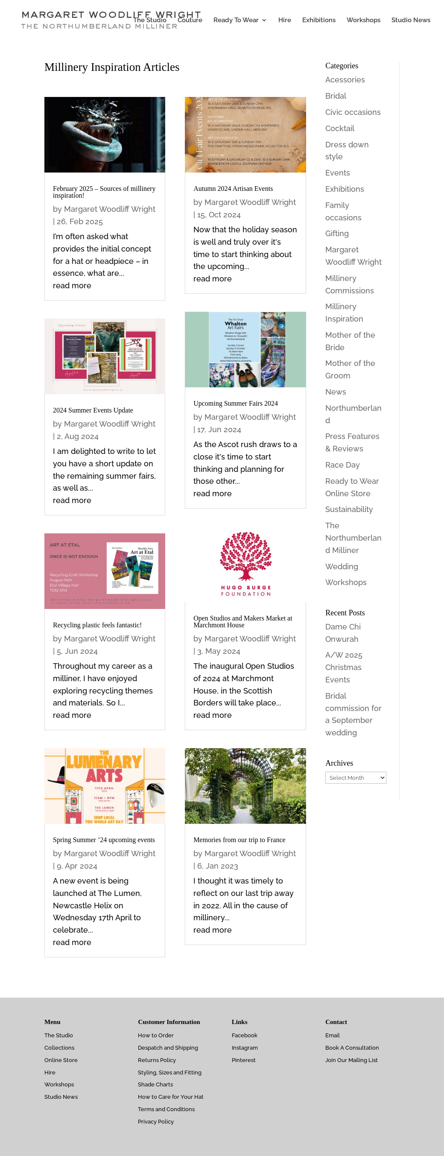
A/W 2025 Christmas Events (343, 667)
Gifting (337, 233)
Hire (284, 20)
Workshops (363, 20)
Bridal (335, 95)
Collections (59, 1048)
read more (72, 285)
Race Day (342, 464)
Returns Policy (157, 1060)
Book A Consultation (352, 1048)
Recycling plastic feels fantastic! (97, 625)
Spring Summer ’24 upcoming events (104, 839)
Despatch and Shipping (168, 1048)
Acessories (345, 79)
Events (337, 172)
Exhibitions (319, 20)
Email (332, 1035)
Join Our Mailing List (351, 1060)
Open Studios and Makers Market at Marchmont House (242, 622)
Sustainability (349, 509)
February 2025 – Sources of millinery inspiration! (104, 192)
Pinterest (244, 1060)
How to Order (156, 1035)
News (335, 391)
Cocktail (339, 128)
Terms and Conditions (166, 1109)
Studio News (410, 20)
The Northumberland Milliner (353, 538)
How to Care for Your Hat (171, 1097)
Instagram (245, 1048)
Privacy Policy (156, 1121)
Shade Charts (155, 1084)
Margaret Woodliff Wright (109, 209)
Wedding (341, 566)
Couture (190, 20)
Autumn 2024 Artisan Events (233, 188)
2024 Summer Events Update (93, 410)
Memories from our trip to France (239, 839)
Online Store (61, 1060)
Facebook (244, 1035)
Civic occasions (353, 112)
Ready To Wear (236, 20)
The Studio (149, 20)
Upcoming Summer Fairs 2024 (235, 403)
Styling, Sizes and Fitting (170, 1072)
